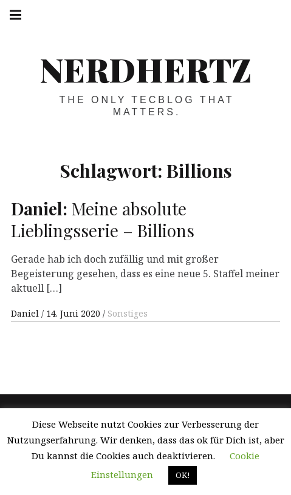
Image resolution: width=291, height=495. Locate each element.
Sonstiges (128, 313)
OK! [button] (183, 475)
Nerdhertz (145, 69)
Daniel (26, 313)
